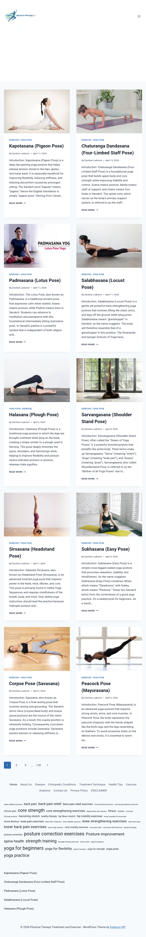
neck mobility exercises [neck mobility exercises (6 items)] (76, 827)
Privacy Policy (79, 790)
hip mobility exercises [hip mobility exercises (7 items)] (89, 816)
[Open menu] (139, 16)
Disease (40, 784)
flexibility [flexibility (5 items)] (121, 811)
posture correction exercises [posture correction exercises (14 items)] (54, 834)
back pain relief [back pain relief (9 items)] (49, 804)
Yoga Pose (26, 140)
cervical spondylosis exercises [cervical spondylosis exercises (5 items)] (126, 804)
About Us (26, 784)
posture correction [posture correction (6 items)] (13, 834)
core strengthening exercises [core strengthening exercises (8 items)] (65, 811)
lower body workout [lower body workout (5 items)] (55, 827)
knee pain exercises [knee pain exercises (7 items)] (32, 821)
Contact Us (60, 790)
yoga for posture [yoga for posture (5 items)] (79, 849)
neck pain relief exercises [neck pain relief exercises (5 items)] (112, 827)
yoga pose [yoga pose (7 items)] (112, 848)
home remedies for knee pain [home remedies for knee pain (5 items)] (115, 816)
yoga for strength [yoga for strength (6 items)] (96, 849)
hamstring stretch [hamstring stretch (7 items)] (29, 816)
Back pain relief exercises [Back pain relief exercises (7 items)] (78, 804)
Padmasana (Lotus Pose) (35, 280)
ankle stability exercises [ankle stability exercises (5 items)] (13, 804)
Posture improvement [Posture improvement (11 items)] (105, 834)
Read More (17, 203)
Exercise (14, 140)
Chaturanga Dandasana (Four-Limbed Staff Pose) (34, 881)
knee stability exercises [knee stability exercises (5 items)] (72, 822)
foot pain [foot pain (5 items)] (129, 811)
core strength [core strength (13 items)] (31, 810)
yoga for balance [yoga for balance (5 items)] (97, 842)
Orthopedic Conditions (62, 784)
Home (13, 784)
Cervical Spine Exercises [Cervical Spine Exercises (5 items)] (103, 804)
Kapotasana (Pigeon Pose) (36, 146)
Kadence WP (118, 927)
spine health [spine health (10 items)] (14, 841)
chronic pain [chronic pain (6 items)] (10, 811)
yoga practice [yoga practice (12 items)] (16, 855)
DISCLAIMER (99, 790)
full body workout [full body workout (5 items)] (10, 816)
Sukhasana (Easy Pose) (106, 549)
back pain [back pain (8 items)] (30, 804)
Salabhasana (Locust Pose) (21, 899)
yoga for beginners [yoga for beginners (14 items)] (24, 848)
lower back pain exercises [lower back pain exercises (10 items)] (25, 827)
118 (38, 765)
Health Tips (116, 784)
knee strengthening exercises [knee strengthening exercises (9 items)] (104, 821)
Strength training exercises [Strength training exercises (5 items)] (68, 842)
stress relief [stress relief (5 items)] (84, 842)
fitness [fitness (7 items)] (112, 811)
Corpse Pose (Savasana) (34, 683)
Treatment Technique (92, 784)
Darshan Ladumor (21, 153)
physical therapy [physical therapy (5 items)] (130, 827)
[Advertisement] (73, 57)
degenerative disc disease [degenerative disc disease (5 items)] (97, 811)
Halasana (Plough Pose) (34, 414)
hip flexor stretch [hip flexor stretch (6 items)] (66, 816)
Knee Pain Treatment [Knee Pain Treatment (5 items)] (53, 822)
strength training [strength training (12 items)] (41, 840)
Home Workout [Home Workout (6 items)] (11, 821)
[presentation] (37, 111)
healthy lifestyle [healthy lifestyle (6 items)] (49, 816)
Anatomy (44, 790)
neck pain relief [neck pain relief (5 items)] (96, 827)
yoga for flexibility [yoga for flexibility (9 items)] (58, 849)
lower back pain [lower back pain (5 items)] (134, 822)
